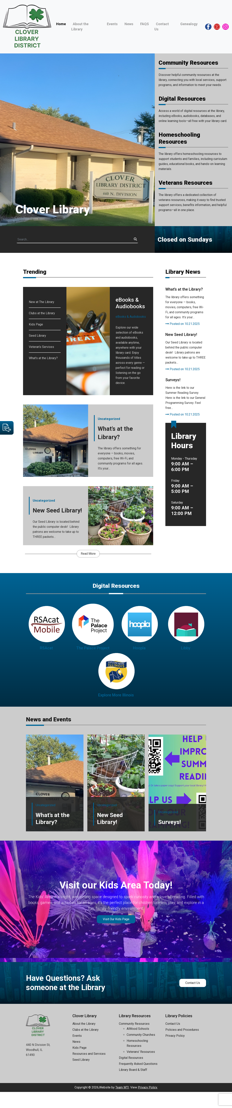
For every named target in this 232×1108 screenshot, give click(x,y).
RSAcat (46, 664)
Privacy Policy (175, 1052)
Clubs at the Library (42, 313)
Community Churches (141, 1051)
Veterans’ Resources (141, 1068)
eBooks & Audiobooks (131, 316)
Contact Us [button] (192, 999)
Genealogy (189, 24)
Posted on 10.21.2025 (182, 324)
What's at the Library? (43, 358)
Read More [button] (88, 570)
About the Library (83, 1040)
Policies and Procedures (182, 1046)
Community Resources (188, 62)
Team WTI (122, 1103)
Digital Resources (182, 98)
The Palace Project (92, 664)
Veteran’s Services (41, 347)
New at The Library (41, 302)
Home (61, 24)
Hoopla (139, 664)
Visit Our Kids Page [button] (116, 935)
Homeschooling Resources (179, 138)
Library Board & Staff (133, 1086)
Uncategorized (109, 420)
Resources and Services (89, 1070)
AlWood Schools (138, 1045)
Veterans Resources (185, 182)
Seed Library (37, 335)
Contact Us (172, 1040)
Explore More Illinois (116, 711)
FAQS (144, 24)
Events (112, 24)
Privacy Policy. (148, 1103)
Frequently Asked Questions (138, 1080)
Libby (185, 664)
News (129, 24)
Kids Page (36, 324)
